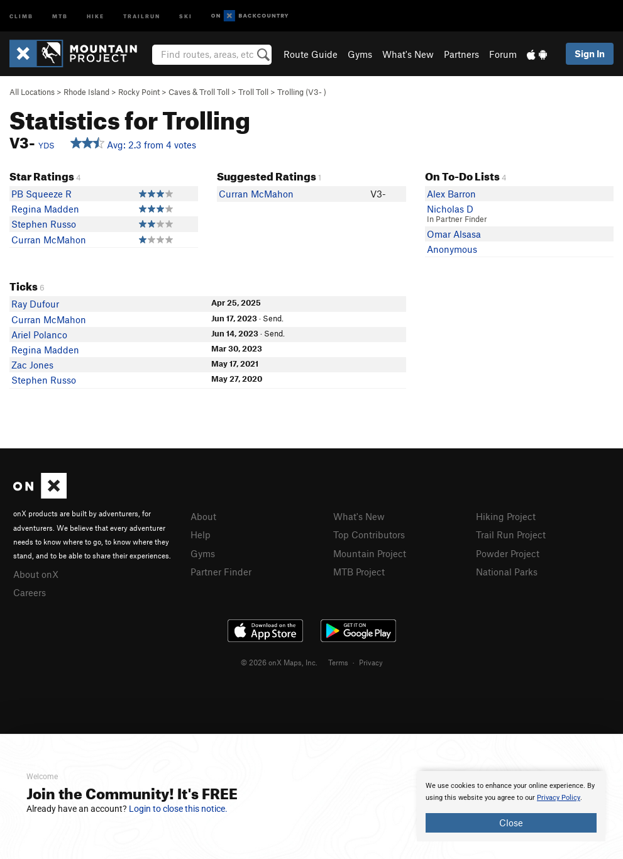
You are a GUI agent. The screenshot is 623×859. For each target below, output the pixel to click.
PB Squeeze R (41, 193)
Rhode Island (86, 92)
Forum (503, 54)
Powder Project (507, 553)
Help (200, 534)
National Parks (507, 571)
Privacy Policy (558, 798)
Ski (185, 15)
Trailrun (141, 15)
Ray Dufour (35, 303)
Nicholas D (450, 208)
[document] (511, 806)
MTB (60, 15)
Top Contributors (369, 534)
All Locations (32, 92)
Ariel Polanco (39, 334)
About (203, 516)
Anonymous (452, 249)
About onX (35, 574)
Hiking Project (506, 516)
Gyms (360, 54)
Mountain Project (369, 553)
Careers (29, 592)
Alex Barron (451, 193)
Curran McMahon (48, 239)
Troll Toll (253, 92)
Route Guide (311, 54)
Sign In (590, 53)
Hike (95, 15)
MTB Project (359, 571)
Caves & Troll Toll (198, 92)
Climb (21, 15)
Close (511, 822)
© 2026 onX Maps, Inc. (279, 662)
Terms (338, 662)
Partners (461, 54)
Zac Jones (32, 364)
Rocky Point (139, 92)
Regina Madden (45, 208)
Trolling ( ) (301, 92)
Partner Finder (220, 571)
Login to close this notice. (178, 809)
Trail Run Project (511, 534)
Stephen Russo (43, 224)
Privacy (371, 662)
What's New (408, 54)
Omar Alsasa (454, 234)
